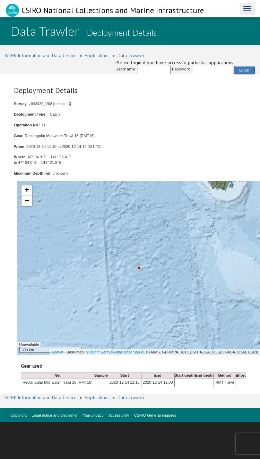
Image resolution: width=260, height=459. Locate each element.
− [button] (27, 201)
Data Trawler (131, 55)
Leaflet (57, 352)
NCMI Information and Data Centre (41, 55)
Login (244, 70)
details (60, 104)
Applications (97, 55)
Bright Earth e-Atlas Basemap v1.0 (119, 352)
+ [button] (27, 190)
